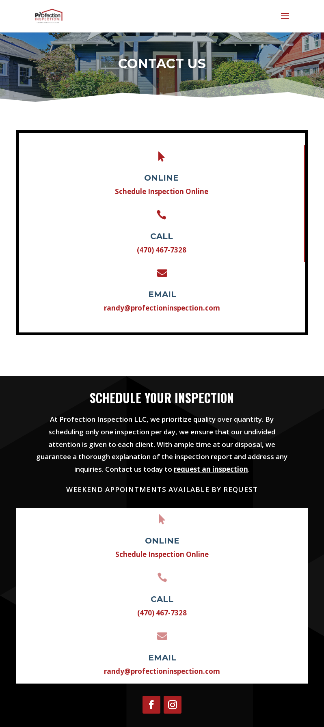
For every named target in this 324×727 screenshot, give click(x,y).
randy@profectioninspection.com (162, 300)
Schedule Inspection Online (161, 196)
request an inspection (211, 469)
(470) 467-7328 (161, 248)
